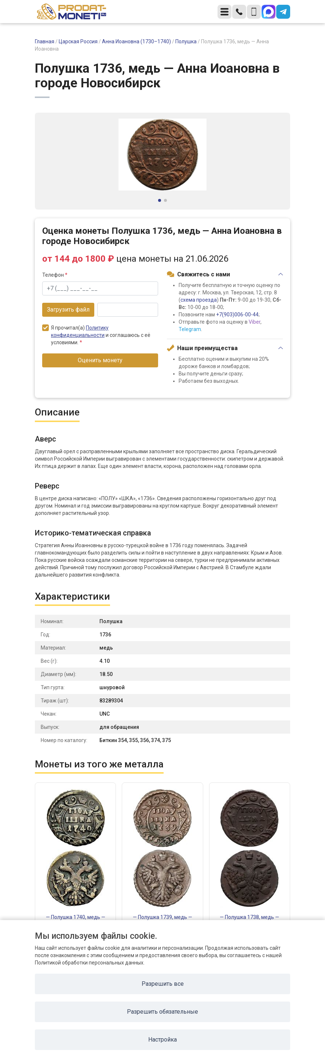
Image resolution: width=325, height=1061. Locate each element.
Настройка (162, 1039)
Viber (254, 322)
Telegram (190, 329)
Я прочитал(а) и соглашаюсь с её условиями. (96, 334)
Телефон (54, 275)
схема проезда (198, 300)
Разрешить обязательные (162, 1011)
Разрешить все (163, 983)
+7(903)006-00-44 (237, 314)
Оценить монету (100, 360)
